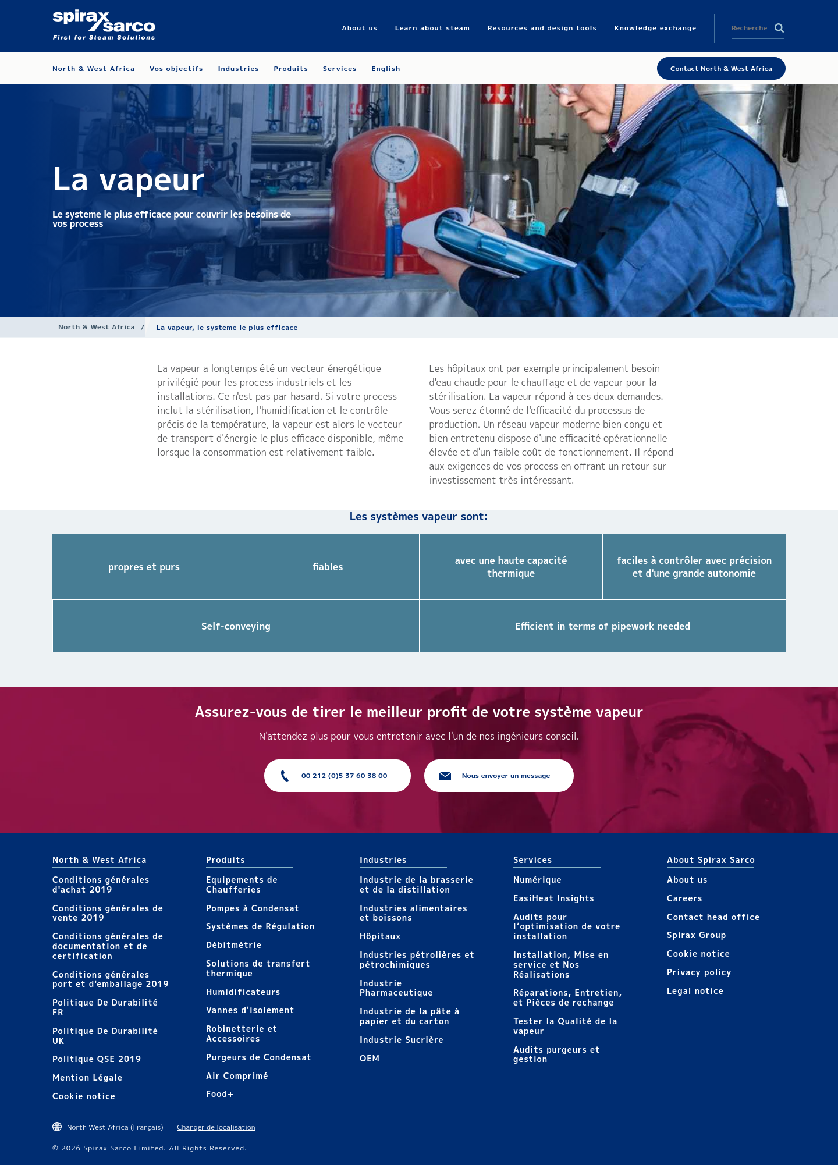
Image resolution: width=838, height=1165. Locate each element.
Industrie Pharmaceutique (397, 988)
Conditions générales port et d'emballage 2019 (110, 979)
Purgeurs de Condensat (259, 1057)
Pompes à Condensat (253, 908)
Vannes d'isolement (250, 1009)
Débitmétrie (234, 944)
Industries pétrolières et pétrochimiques (417, 959)
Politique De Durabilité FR (105, 1007)
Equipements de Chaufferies (242, 884)
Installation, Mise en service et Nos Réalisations (561, 964)
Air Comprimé (237, 1075)
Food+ (220, 1093)
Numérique (537, 879)
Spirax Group (696, 934)
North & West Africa (96, 327)
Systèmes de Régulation (260, 926)
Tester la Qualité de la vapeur (565, 1025)
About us (687, 879)
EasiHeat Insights (554, 898)
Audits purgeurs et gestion (556, 1054)
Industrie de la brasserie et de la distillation (417, 884)
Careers (684, 898)
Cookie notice (84, 1096)
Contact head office (713, 916)
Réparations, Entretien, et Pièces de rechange (567, 997)
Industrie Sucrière (401, 1039)
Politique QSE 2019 (96, 1058)
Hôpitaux (380, 936)
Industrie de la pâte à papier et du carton (410, 1016)
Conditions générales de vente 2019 (108, 913)
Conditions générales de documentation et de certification (108, 945)
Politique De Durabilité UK (105, 1035)
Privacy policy (699, 972)
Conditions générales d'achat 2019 (101, 884)
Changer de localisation (216, 1127)
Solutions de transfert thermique (258, 968)
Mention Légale (87, 1077)
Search (779, 28)
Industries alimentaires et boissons (414, 913)
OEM (370, 1058)
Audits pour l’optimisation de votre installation (566, 926)
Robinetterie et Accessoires (242, 1033)
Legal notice (695, 990)
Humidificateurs (243, 991)
